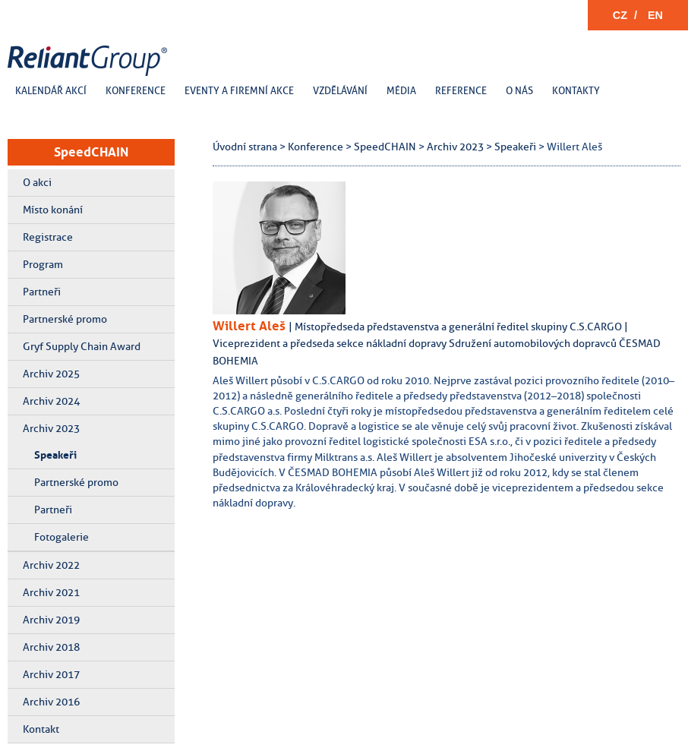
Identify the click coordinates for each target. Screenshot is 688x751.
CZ (620, 15)
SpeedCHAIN (91, 152)
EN (655, 15)
